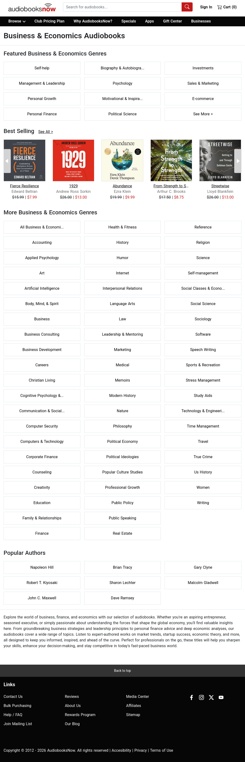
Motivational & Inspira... (122, 98)
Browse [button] (16, 21)
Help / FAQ (13, 714)
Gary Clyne (203, 567)
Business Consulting (41, 334)
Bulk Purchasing (17, 705)
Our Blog (72, 724)
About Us (73, 705)
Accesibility (121, 750)
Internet (122, 273)
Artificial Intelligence (41, 288)
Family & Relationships (41, 518)
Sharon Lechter (123, 582)
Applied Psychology (42, 258)
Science (203, 258)
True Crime (203, 457)
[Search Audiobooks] (187, 6)
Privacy (140, 750)
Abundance (122, 186)
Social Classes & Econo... (203, 288)
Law (122, 319)
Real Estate (122, 533)
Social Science (202, 303)
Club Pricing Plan (49, 21)
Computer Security (42, 426)
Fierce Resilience (24, 186)
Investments (203, 68)
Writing (203, 503)
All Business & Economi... (42, 227)
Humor (122, 258)
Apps (149, 21)
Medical (122, 365)
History (123, 242)
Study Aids (203, 395)
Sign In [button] (206, 7)
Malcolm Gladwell (203, 582)
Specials (128, 21)
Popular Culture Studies (122, 472)
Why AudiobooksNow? (93, 21)
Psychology (122, 83)
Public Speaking (122, 518)
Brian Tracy (122, 567)
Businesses (201, 21)
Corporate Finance (42, 457)
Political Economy (122, 441)
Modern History (122, 395)
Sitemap (133, 714)
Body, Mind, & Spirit (42, 303)
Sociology (203, 319)
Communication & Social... (42, 411)
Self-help (41, 68)
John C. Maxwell (42, 598)
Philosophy (122, 426)
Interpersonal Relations (122, 288)
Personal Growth (42, 98)
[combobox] (128, 6)
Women (202, 487)
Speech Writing (203, 349)
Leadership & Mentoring (122, 334)
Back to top (122, 671)
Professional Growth (122, 487)
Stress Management (203, 380)
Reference (203, 227)
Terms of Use (161, 750)
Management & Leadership (42, 83)
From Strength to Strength (171, 186)
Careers (42, 365)
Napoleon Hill (42, 567)
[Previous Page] (7, 161)
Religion (203, 242)
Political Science (122, 114)
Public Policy (122, 503)
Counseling (42, 472)
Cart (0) (227, 7)
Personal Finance (42, 114)
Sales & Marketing (203, 83)
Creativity (42, 487)
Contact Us (13, 696)
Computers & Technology (41, 441)
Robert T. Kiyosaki (42, 582)
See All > (45, 132)
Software (203, 334)
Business (42, 319)
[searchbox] (122, 6)
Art (42, 273)
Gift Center (172, 21)
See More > (203, 114)
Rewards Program (80, 714)
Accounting (42, 242)
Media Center (137, 696)
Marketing (122, 349)
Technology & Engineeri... (202, 411)
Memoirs (122, 380)
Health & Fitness (122, 227)
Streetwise (220, 186)
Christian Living (42, 380)
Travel (203, 441)
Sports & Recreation (203, 365)
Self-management (203, 273)
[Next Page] (237, 161)
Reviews (72, 696)
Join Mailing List (18, 724)
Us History (203, 472)
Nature (122, 411)
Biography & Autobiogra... (122, 68)
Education (41, 503)
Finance (42, 533)
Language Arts (122, 303)
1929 (73, 186)
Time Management (203, 426)
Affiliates (133, 705)
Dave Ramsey (122, 598)
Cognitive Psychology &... (42, 395)
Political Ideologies (122, 457)
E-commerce (203, 98)
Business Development (41, 349)
